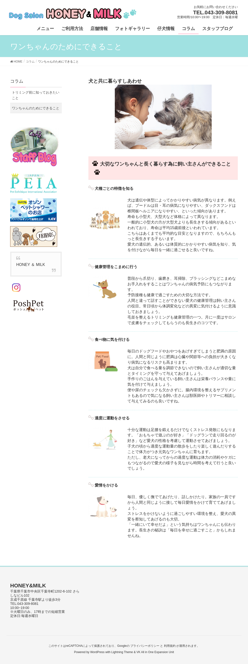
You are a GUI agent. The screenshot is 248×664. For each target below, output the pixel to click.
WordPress (97, 652)
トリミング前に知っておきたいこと (35, 95)
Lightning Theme (122, 652)
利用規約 (170, 646)
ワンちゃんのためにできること (35, 108)
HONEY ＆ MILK (30, 265)
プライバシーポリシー (144, 646)
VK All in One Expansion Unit (155, 652)
